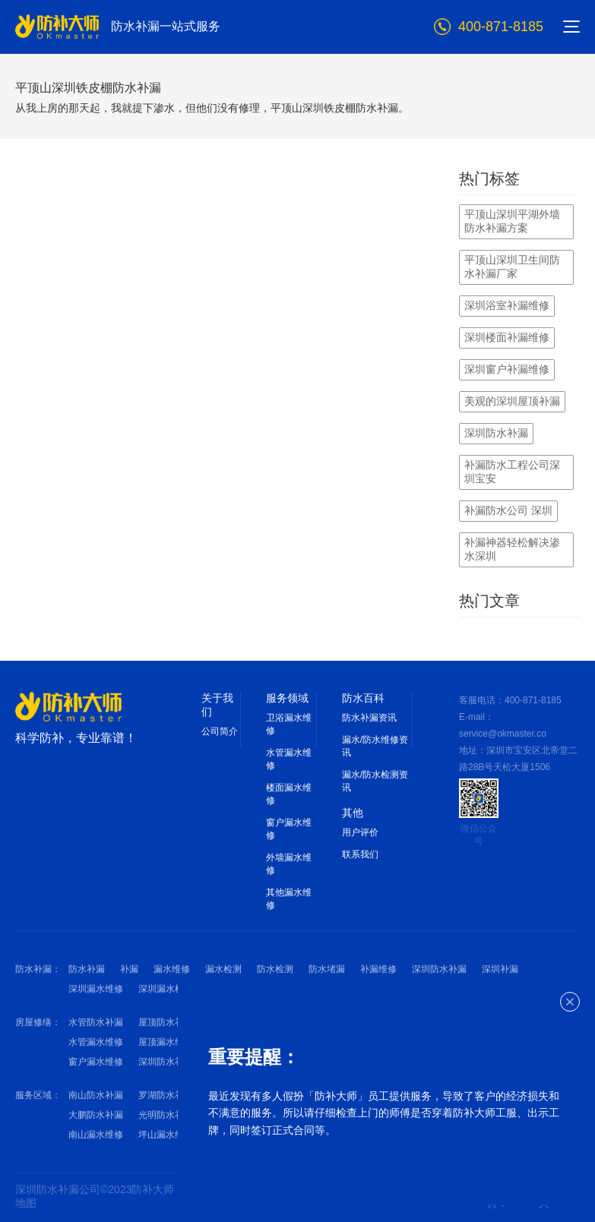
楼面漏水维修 (289, 794)
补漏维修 (378, 969)
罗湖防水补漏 (165, 1095)
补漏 (129, 969)
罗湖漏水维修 (235, 1115)
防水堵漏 (327, 969)
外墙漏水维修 (289, 864)
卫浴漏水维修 (289, 724)
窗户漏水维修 (289, 829)
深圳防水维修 (305, 989)
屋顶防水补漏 (165, 1022)
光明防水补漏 (165, 1115)
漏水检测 (223, 969)
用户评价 (360, 832)
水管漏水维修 (289, 759)
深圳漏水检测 (165, 989)
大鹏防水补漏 (95, 1115)
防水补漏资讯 (369, 717)
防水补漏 (86, 969)
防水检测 (275, 969)
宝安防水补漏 (235, 1095)
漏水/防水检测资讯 (375, 781)
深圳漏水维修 (95, 989)
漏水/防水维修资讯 (375, 746)
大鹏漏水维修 (235, 1134)
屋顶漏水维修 (165, 1042)
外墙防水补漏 (235, 1022)
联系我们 (360, 854)
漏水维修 (171, 969)
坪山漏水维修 (165, 1134)
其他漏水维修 (289, 899)
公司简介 (219, 731)
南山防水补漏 (95, 1095)
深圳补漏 (500, 969)
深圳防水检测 (235, 989)
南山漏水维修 (95, 1134)
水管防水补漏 (95, 1022)
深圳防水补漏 (439, 969)
